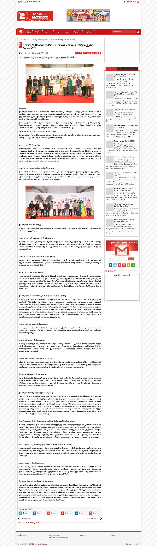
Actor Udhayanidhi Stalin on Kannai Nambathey (124, 221)
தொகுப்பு (133, 69)
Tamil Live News (22, 544)
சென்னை (59, 31)
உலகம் (48, 31)
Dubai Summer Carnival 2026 (124, 141)
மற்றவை (89, 31)
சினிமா (77, 31)
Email (94, 53)
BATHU (137, 544)
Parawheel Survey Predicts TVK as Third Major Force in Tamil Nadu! (125, 94)
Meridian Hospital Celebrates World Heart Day (124, 75)
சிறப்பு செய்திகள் (111, 69)
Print (86, 53)
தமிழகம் (28, 31)
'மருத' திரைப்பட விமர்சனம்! (124, 110)
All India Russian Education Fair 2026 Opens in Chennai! (125, 189)
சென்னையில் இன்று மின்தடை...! (126, 157)
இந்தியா (38, 31)
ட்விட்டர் (122, 69)
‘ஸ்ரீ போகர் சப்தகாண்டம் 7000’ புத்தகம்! (125, 174)
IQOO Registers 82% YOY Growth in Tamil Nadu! (126, 126)
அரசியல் (68, 31)
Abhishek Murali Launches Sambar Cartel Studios (123, 205)
